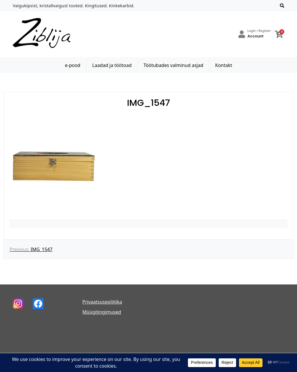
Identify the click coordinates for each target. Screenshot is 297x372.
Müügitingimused (101, 312)
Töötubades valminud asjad (173, 65)
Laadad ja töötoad (112, 65)
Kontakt (223, 65)
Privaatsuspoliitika (102, 302)
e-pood (72, 65)
